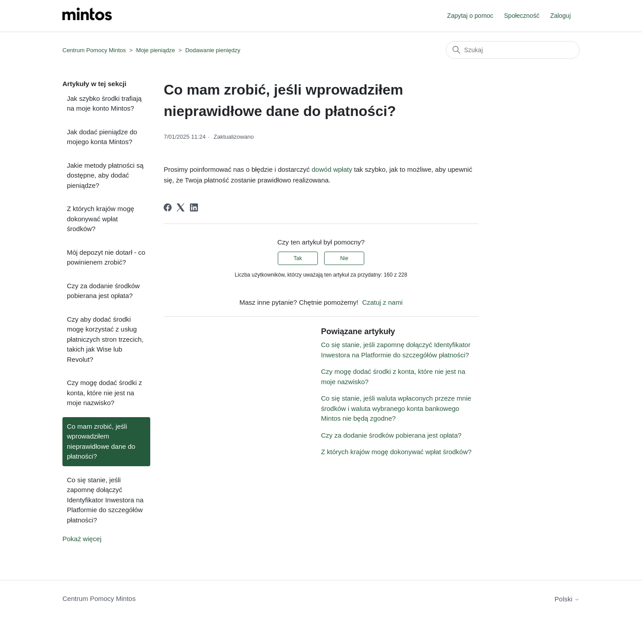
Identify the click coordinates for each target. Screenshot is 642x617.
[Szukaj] (513, 50)
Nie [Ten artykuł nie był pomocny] (344, 258)
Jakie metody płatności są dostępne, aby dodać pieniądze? (105, 175)
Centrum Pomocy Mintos (95, 50)
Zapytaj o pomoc (470, 15)
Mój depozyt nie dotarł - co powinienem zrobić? (106, 257)
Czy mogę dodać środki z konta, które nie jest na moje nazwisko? (104, 392)
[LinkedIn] (194, 207)
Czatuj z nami (382, 302)
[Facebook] (168, 207)
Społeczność (521, 15)
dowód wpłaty (332, 169)
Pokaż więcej (82, 538)
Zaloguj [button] (560, 15)
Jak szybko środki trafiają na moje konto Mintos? (104, 103)
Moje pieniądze (155, 50)
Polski (567, 599)
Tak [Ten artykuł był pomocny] (298, 258)
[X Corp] (181, 207)
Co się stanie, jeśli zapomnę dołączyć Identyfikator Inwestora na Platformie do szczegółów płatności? (105, 500)
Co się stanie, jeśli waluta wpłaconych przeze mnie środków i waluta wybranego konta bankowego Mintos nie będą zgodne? (396, 408)
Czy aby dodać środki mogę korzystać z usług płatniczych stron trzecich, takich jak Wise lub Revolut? (105, 339)
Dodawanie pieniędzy (212, 50)
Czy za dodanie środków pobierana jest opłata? (103, 291)
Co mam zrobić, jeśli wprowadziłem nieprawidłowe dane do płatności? (101, 441)
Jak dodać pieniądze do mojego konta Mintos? (102, 137)
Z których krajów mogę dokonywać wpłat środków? (100, 218)
